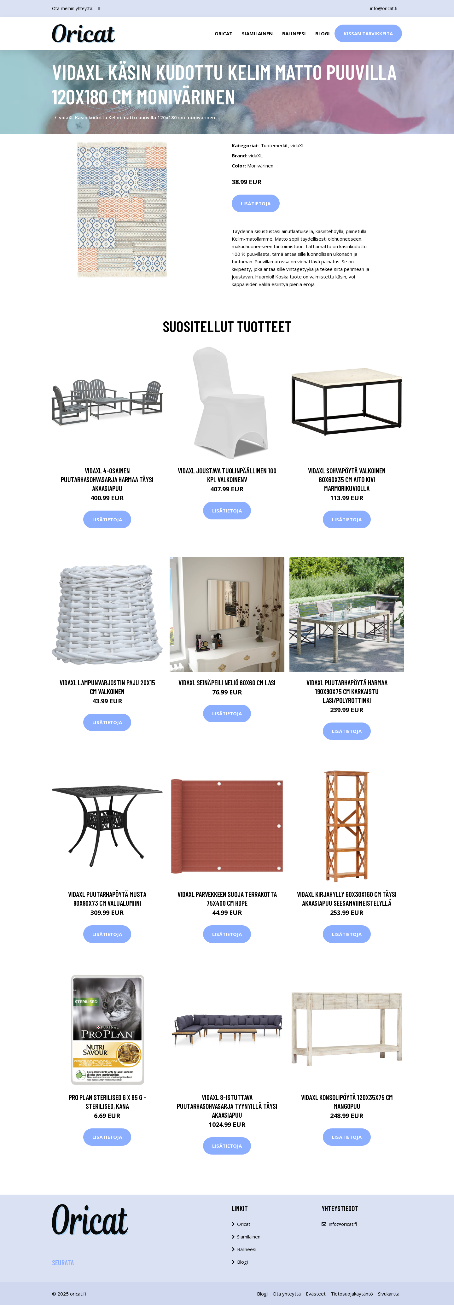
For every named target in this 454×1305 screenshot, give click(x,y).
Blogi (322, 33)
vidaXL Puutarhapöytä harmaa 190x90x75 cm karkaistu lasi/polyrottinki (346, 691)
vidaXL (297, 145)
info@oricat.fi (383, 8)
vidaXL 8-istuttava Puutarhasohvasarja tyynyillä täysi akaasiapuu (227, 1106)
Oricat (223, 33)
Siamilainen (257, 33)
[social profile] (99, 9)
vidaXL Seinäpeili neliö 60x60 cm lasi (227, 682)
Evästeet (316, 1293)
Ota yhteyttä (287, 1293)
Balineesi (294, 33)
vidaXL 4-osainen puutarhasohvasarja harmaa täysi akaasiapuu (107, 479)
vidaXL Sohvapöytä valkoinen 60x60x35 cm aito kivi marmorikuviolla (347, 479)
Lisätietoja (256, 203)
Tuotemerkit (274, 145)
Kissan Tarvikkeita (368, 33)
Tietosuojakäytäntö (352, 1293)
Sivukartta (388, 1293)
